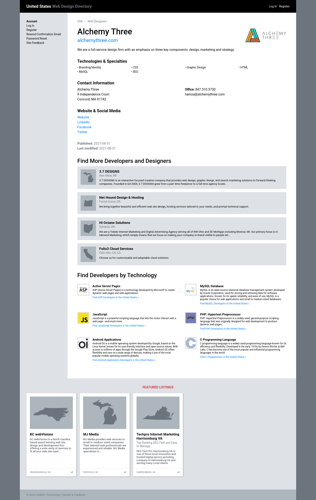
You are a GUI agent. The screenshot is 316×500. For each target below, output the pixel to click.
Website (83, 117)
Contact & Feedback (73, 494)
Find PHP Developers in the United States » (223, 328)
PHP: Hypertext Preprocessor (220, 314)
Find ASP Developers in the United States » (116, 297)
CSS (135, 67)
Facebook (84, 127)
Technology (53, 494)
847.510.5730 (205, 89)
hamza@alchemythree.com (205, 94)
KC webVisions (41, 434)
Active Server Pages (106, 286)
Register (284, 6)
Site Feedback (35, 42)
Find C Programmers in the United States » (223, 357)
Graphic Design (196, 67)
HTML (244, 67)
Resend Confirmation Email (43, 34)
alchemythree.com (97, 40)
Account (31, 21)
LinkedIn (83, 122)
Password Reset (36, 38)
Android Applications (107, 339)
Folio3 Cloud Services (116, 249)
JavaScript (100, 314)
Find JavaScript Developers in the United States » (119, 325)
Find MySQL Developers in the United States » (224, 303)
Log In (273, 6)
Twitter (82, 132)
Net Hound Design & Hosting (121, 197)
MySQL (83, 71)
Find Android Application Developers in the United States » (124, 360)
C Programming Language (218, 339)
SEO (135, 71)
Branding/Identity (90, 67)
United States (59, 6)
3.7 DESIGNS (109, 171)
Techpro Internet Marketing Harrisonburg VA (158, 436)
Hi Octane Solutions (114, 223)
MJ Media (91, 434)
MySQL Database (211, 286)
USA (80, 21)
